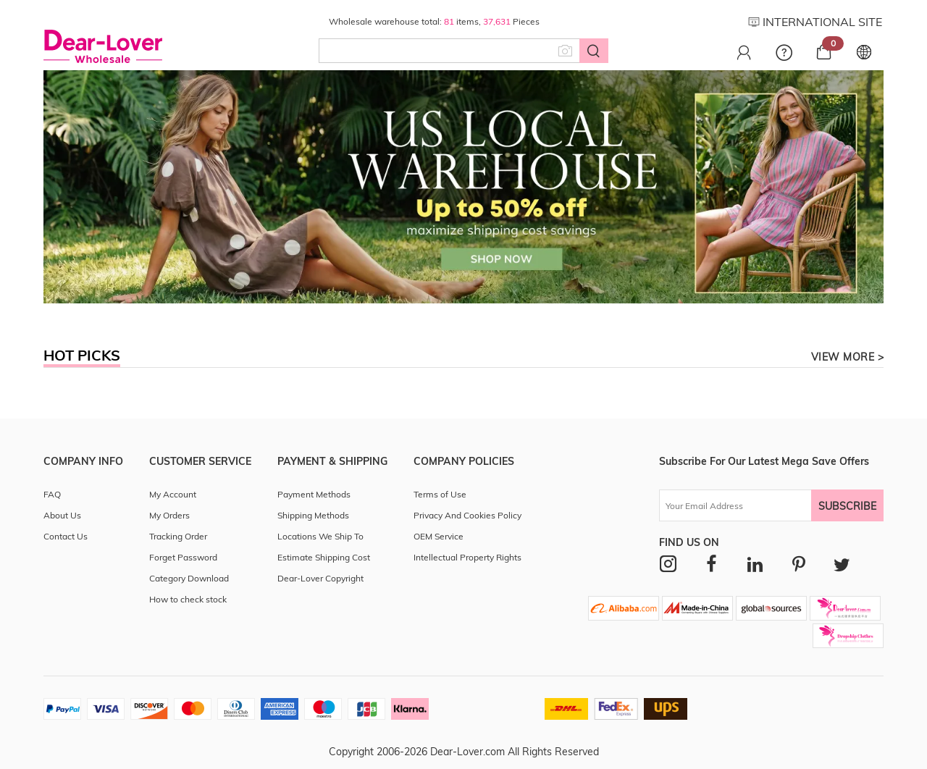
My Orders (169, 515)
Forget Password (183, 557)
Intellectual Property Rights (467, 557)
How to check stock (188, 599)
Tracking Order (178, 536)
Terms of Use (440, 494)
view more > (847, 357)
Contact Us (65, 536)
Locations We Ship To (320, 536)
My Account (172, 494)
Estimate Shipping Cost (323, 557)
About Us (62, 515)
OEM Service (439, 536)
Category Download (189, 578)
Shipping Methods (313, 515)
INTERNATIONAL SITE (815, 21)
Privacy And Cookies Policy (467, 515)
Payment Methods (314, 494)
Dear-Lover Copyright (320, 578)
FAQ (52, 494)
